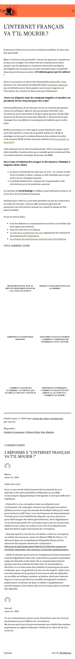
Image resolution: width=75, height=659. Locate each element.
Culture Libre (32, 432)
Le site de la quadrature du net (26, 232)
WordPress (65, 652)
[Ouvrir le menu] (73, 11)
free (43, 432)
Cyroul (5, 10)
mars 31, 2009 (11, 477)
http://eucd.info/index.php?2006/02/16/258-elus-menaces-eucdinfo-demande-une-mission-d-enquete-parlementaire (36, 548)
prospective (56, 418)
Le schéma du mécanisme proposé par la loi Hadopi (38, 239)
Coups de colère (40, 418)
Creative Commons (14, 432)
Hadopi (50, 432)
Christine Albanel (57, 84)
